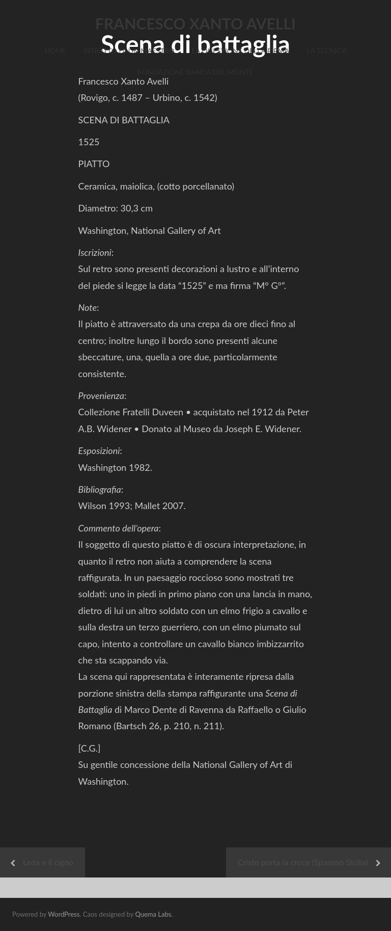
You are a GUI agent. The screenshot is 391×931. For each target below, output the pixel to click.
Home (55, 50)
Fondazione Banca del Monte (196, 72)
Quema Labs (153, 914)
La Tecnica (326, 50)
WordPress (63, 914)
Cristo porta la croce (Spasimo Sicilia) (303, 862)
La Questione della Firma (241, 50)
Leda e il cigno (48, 862)
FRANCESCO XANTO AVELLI (195, 23)
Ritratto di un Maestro (128, 50)
